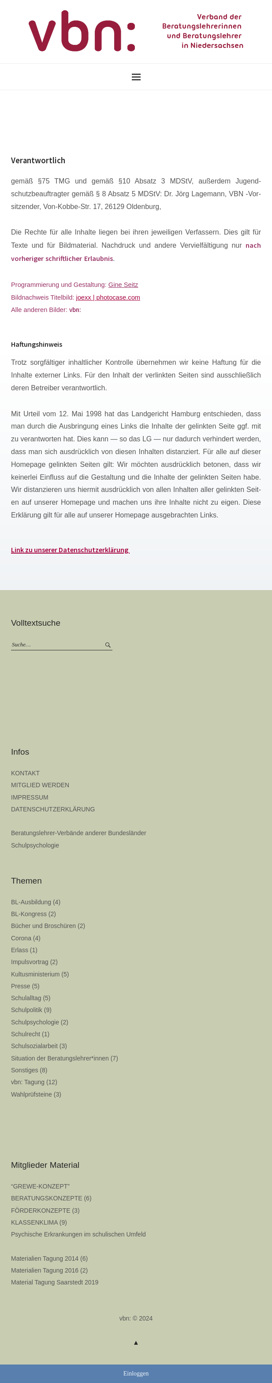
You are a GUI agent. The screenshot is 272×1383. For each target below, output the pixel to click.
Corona (21, 938)
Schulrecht (25, 1034)
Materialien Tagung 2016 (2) (49, 1270)
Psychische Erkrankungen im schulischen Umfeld (78, 1234)
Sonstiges (24, 1070)
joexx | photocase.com (108, 297)
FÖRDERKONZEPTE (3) (45, 1210)
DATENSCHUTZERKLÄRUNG (53, 809)
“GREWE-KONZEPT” (40, 1186)
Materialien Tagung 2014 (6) (49, 1258)
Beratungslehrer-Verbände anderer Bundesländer (78, 832)
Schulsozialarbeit (34, 1045)
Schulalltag (26, 997)
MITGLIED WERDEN (40, 785)
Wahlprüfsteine (31, 1094)
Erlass (19, 950)
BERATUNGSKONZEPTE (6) (51, 1198)
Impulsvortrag (29, 961)
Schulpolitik (26, 1009)
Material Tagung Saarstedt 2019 (54, 1282)
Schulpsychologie (35, 845)
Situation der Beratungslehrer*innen (60, 1058)
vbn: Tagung (28, 1082)
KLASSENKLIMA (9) (39, 1222)
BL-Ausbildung (31, 902)
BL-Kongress (29, 913)
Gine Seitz (123, 284)
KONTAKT (25, 773)
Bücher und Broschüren (43, 925)
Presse (20, 986)
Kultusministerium (35, 974)
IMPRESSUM (29, 797)
